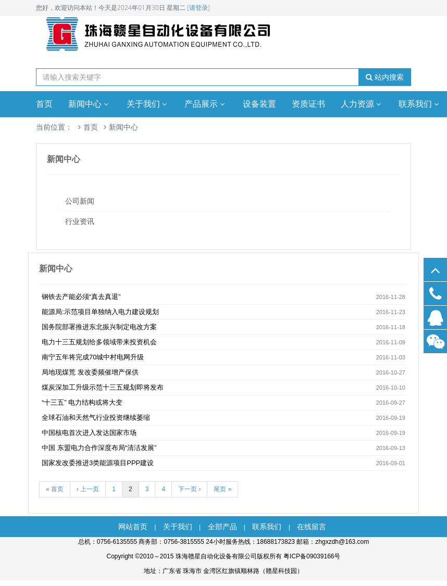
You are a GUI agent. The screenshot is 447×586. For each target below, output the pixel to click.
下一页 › (189, 489)
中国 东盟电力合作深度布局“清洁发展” (99, 448)
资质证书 (308, 103)
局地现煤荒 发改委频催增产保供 (90, 372)
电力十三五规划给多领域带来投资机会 (99, 342)
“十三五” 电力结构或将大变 (82, 402)
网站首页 (132, 526)
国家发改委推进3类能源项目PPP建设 (98, 463)
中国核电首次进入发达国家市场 (89, 433)
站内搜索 (385, 77)
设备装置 (259, 103)
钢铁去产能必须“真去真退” (81, 297)
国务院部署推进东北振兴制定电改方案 (99, 327)
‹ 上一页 (88, 489)
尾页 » (222, 489)
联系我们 (266, 526)
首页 (44, 103)
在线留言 (311, 526)
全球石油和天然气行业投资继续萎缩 (96, 417)
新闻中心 (89, 103)
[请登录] (198, 7)
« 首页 (55, 489)
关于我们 (148, 103)
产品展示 (205, 103)
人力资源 (362, 103)
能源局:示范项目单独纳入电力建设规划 (100, 312)
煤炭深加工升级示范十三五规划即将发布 (103, 387)
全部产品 (222, 526)
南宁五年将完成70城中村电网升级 (93, 357)
